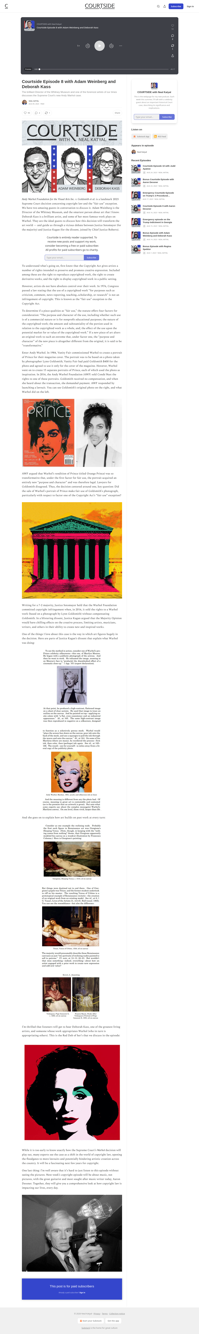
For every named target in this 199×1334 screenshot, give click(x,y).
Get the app (113, 1320)
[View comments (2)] (172, 37)
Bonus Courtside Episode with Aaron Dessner (158, 180)
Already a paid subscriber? (72, 1292)
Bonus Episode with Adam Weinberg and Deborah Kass (157, 234)
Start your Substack (90, 1320)
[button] (78, 45)
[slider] (104, 69)
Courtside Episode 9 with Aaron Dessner (159, 207)
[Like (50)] (27, 113)
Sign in (190, 6)
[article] (154, 169)
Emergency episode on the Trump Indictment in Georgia (157, 220)
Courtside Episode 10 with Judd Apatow (159, 167)
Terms (105, 1313)
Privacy (97, 1313)
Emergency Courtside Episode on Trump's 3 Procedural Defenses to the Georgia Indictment (158, 194)
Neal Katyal (34, 101)
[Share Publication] (164, 6)
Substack (86, 1328)
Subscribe (176, 6)
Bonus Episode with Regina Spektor (157, 247)
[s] (136, 169)
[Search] (158, 6)
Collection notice (117, 1313)
